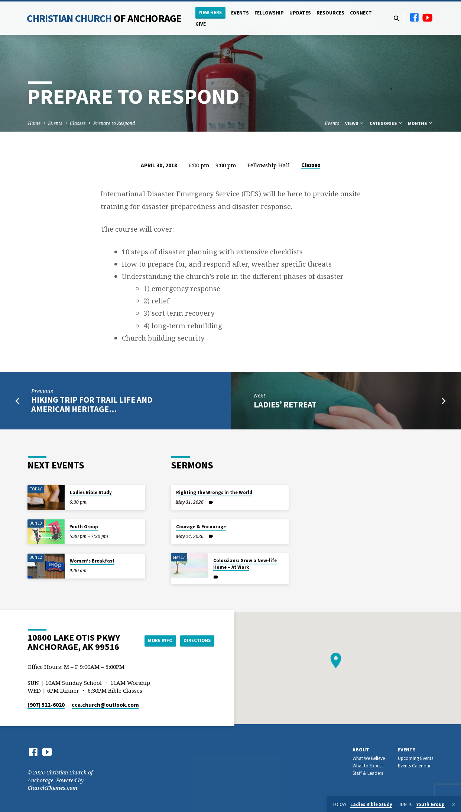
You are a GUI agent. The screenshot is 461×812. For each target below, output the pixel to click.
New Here (210, 12)
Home (34, 123)
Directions (195, 640)
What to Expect (368, 766)
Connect (361, 13)
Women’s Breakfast (92, 561)
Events (240, 13)
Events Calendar (414, 766)
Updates (300, 13)
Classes (78, 123)
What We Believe (369, 758)
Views (354, 123)
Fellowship (269, 13)
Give (200, 24)
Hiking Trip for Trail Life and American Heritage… (91, 404)
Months (420, 123)
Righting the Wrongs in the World (214, 492)
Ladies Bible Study (91, 492)
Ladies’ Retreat (285, 404)
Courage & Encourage (201, 526)
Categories (386, 123)
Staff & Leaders (368, 773)
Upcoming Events (415, 758)
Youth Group (84, 526)
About (361, 750)
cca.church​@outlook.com (105, 704)
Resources (330, 13)
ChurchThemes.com (52, 787)
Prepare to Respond (114, 123)
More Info (154, 640)
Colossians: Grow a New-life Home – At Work (245, 563)
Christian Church (104, 18)
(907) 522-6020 (46, 704)
